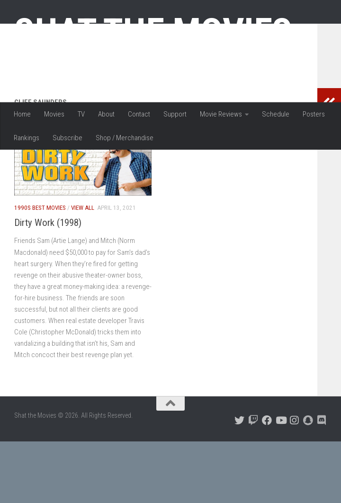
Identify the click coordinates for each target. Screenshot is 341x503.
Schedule (275, 114)
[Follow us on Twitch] (253, 482)
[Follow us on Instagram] (294, 482)
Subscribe (67, 138)
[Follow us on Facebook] (267, 482)
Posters (314, 114)
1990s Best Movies (40, 269)
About (106, 114)
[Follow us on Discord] (322, 482)
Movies (54, 114)
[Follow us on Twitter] (239, 482)
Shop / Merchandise (124, 138)
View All (82, 269)
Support (175, 114)
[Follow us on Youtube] (281, 482)
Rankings (26, 138)
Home (22, 114)
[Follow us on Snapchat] (308, 482)
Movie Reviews (221, 114)
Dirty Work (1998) (47, 284)
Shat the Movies (153, 32)
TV (81, 114)
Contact (139, 114)
